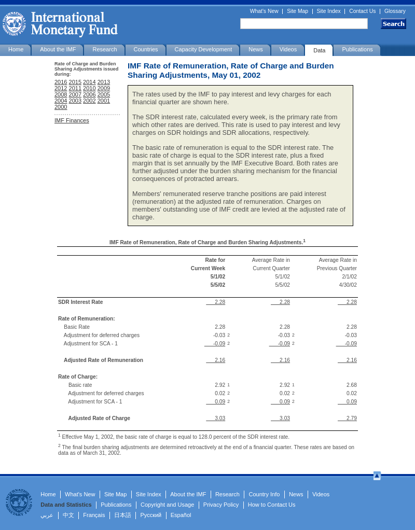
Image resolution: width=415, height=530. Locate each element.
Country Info (264, 494)
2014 (89, 82)
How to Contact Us (272, 504)
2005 (104, 94)
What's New (264, 11)
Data (319, 50)
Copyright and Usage (167, 504)
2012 (60, 88)
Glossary (395, 11)
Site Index (329, 11)
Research (104, 49)
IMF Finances (71, 120)
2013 (104, 82)
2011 (75, 88)
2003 (75, 100)
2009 (104, 88)
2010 (89, 88)
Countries (146, 49)
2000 (60, 107)
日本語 (122, 515)
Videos (288, 49)
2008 (60, 94)
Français (94, 515)
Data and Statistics (65, 504)
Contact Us (362, 11)
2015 (75, 82)
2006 (89, 94)
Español (181, 515)
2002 (89, 100)
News (255, 49)
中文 (68, 515)
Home (15, 49)
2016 (60, 82)
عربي (46, 515)
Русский (150, 515)
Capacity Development (203, 49)
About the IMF (58, 49)
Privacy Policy (221, 504)
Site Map (297, 11)
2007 (75, 94)
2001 (104, 100)
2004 (60, 100)
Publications (357, 49)
